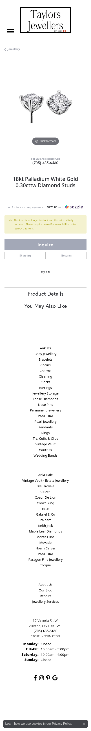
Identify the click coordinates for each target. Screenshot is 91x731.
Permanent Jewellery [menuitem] (45, 410)
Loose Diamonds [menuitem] (45, 399)
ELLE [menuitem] (45, 509)
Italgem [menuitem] (45, 520)
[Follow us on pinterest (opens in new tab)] (48, 678)
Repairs (45, 596)
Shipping (25, 255)
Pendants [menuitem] (45, 427)
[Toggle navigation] (11, 31)
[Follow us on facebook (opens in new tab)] (35, 678)
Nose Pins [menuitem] (45, 404)
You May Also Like (45, 305)
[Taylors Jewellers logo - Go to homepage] (45, 20)
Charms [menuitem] (45, 371)
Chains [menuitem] (45, 365)
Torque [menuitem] (45, 565)
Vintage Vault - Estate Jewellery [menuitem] (45, 480)
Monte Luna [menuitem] (45, 537)
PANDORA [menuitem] (45, 416)
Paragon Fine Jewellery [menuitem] (45, 559)
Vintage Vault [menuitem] (45, 444)
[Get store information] (45, 636)
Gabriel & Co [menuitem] (45, 514)
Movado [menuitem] (45, 542)
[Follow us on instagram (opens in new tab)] (41, 678)
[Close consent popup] (84, 723)
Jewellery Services (45, 601)
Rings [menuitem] (45, 433)
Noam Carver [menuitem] (45, 548)
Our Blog (45, 590)
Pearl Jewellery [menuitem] (45, 421)
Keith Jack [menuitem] (45, 525)
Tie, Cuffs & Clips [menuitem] (45, 438)
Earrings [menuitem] (45, 387)
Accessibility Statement (45, 707)
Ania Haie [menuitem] (45, 475)
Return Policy (19, 699)
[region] (45, 105)
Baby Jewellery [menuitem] (45, 354)
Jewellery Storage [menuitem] (45, 393)
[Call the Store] (46, 631)
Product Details (46, 293)
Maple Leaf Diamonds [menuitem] (45, 531)
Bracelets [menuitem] (45, 359)
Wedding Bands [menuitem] (45, 455)
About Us (46, 584)
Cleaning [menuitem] (45, 376)
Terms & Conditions (68, 699)
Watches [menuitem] (45, 450)
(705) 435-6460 (45, 162)
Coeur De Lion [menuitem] (45, 497)
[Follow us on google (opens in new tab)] (55, 678)
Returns (66, 255)
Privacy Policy (41, 699)
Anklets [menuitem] (45, 348)
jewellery (14, 49)
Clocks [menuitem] (45, 382)
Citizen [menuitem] (45, 492)
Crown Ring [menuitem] (45, 503)
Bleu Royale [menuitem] (45, 486)
